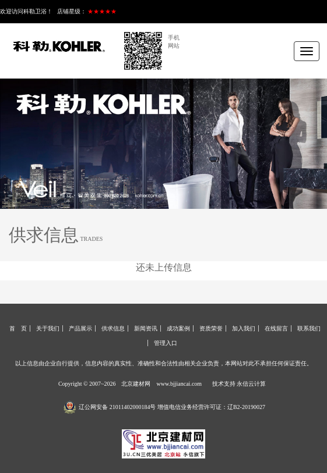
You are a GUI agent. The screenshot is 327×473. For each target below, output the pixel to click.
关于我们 (47, 328)
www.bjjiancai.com (179, 383)
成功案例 (178, 328)
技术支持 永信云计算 (239, 383)
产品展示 (80, 328)
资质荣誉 (211, 328)
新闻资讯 (145, 328)
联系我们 (309, 328)
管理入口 (165, 343)
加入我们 (243, 328)
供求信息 (113, 328)
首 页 (18, 328)
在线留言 (276, 328)
